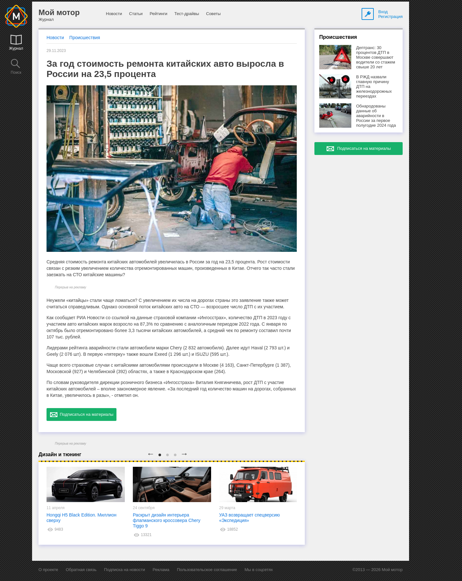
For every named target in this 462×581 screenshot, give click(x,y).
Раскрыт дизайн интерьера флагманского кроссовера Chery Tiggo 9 (166, 520)
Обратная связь (81, 569)
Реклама (161, 569)
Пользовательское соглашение (207, 569)
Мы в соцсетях (258, 569)
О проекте (48, 569)
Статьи (135, 13)
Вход (383, 11)
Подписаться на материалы (81, 414)
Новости (114, 13)
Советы (213, 13)
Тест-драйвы (186, 13)
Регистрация (390, 16)
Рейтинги (158, 13)
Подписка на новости (124, 569)
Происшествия (84, 37)
